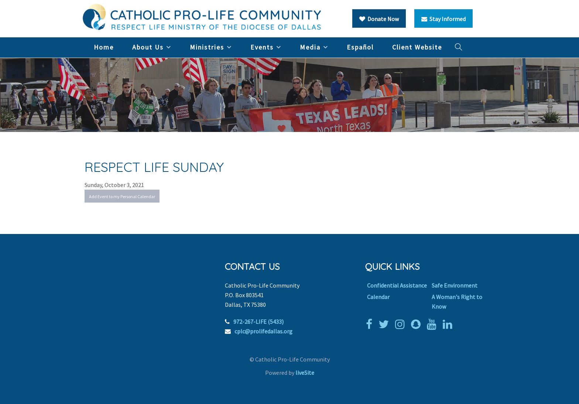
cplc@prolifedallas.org (263, 331)
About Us (148, 47)
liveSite (304, 372)
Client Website (417, 47)
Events (262, 47)
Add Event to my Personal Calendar (122, 196)
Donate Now (379, 19)
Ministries (207, 47)
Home (104, 47)
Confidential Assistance (397, 285)
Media (310, 47)
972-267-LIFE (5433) (258, 321)
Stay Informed (443, 19)
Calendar (378, 297)
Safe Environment (454, 285)
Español (360, 47)
